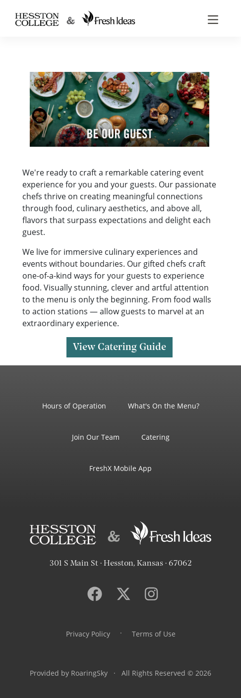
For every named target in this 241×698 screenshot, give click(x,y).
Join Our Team (96, 437)
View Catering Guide (119, 347)
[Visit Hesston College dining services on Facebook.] (94, 593)
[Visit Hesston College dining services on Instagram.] (151, 593)
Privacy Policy (88, 634)
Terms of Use (154, 634)
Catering (155, 437)
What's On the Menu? (163, 405)
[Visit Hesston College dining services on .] (123, 593)
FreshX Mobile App (120, 468)
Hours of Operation (74, 405)
